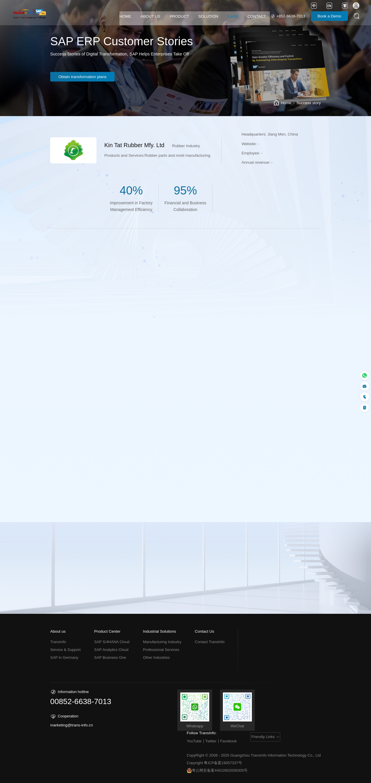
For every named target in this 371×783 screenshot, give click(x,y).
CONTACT (257, 16)
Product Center (107, 631)
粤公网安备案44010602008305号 (217, 770)
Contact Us (204, 631)
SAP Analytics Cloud (111, 649)
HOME (125, 16)
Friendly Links (263, 737)
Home (286, 103)
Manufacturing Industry (162, 642)
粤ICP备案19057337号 (223, 763)
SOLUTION (208, 16)
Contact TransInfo (210, 642)
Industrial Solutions (159, 631)
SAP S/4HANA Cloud (112, 642)
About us (58, 631)
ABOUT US (150, 16)
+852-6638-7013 (290, 16)
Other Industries (156, 657)
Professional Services (161, 649)
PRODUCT (179, 16)
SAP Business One (110, 657)
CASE (233, 16)
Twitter (210, 741)
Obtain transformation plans (83, 77)
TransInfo (58, 642)
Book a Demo (329, 16)
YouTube (194, 741)
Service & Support (65, 649)
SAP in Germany (64, 657)
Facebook (228, 741)
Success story (309, 103)
